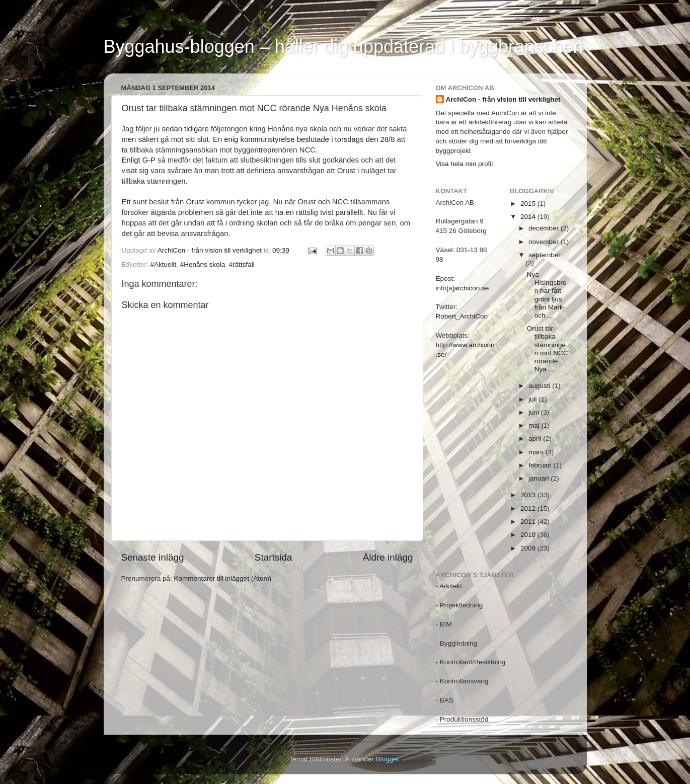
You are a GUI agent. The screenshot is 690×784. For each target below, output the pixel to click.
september (544, 255)
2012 (529, 508)
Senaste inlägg (152, 557)
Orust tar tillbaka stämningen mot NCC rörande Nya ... (547, 349)
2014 (529, 216)
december (544, 228)
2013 (529, 495)
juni (534, 412)
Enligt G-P (139, 160)
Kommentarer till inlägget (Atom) (223, 578)
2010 (529, 534)
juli (533, 399)
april (535, 438)
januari (539, 478)
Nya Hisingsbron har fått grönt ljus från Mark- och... (547, 295)
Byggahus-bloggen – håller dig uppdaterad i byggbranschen (343, 46)
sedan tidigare (184, 129)
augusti (540, 385)
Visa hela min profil (464, 164)
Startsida (273, 557)
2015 (529, 203)
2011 (529, 521)
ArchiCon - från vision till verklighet (503, 99)
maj (535, 425)
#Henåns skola (202, 264)
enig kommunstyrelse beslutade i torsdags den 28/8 (309, 139)
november (544, 242)
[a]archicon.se (467, 288)
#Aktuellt (163, 264)
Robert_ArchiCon (462, 316)
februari (541, 465)
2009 (529, 548)
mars (537, 452)
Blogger (387, 759)
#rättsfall (242, 264)
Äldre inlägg (388, 557)
